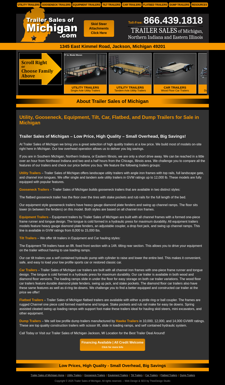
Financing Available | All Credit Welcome (112, 345)
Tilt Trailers (111, 4)
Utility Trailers (29, 4)
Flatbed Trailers (155, 4)
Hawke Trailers (127, 321)
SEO (143, 381)
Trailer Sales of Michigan (47, 24)
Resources (199, 4)
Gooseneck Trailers (56, 4)
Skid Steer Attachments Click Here (99, 28)
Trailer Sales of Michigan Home (47, 375)
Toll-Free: (165, 20)
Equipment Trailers (86, 4)
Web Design (131, 381)
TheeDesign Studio (160, 381)
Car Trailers (132, 4)
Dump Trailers (179, 4)
